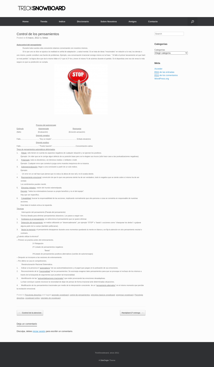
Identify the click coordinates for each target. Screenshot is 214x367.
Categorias (159, 50)
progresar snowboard (124, 295)
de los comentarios (166, 75)
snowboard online (32, 298)
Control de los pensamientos (38, 34)
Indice (62, 21)
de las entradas (164, 72)
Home (26, 21)
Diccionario (83, 21)
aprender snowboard (60, 295)
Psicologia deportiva (33, 295)
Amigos (133, 21)
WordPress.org (161, 78)
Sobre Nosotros (109, 21)
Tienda (43, 21)
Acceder (158, 68)
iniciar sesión (39, 331)
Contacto (153, 21)
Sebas (45, 38)
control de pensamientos (80, 295)
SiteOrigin (104, 360)
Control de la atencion (30, 313)
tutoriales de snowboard (50, 298)
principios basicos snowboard (103, 295)
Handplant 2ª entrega (133, 313)
